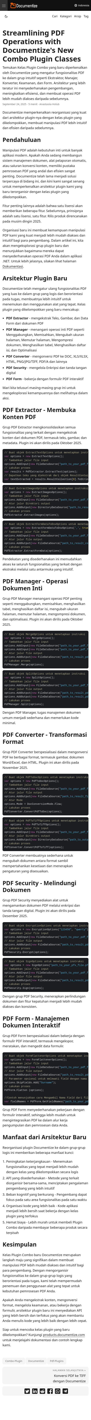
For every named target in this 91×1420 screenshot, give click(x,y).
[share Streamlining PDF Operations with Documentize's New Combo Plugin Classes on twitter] (27, 1391)
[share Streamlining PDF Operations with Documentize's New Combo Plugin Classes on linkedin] (35, 1391)
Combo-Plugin (13, 1361)
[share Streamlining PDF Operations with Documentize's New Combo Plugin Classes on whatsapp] (57, 1391)
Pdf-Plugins (56, 1361)
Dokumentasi (13, 266)
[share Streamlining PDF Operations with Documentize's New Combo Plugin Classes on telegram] (65, 1391)
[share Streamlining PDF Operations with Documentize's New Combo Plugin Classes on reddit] (42, 1391)
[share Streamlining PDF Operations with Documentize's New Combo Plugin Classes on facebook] (50, 1391)
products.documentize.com (64, 1335)
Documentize (36, 1361)
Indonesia (81, 5)
